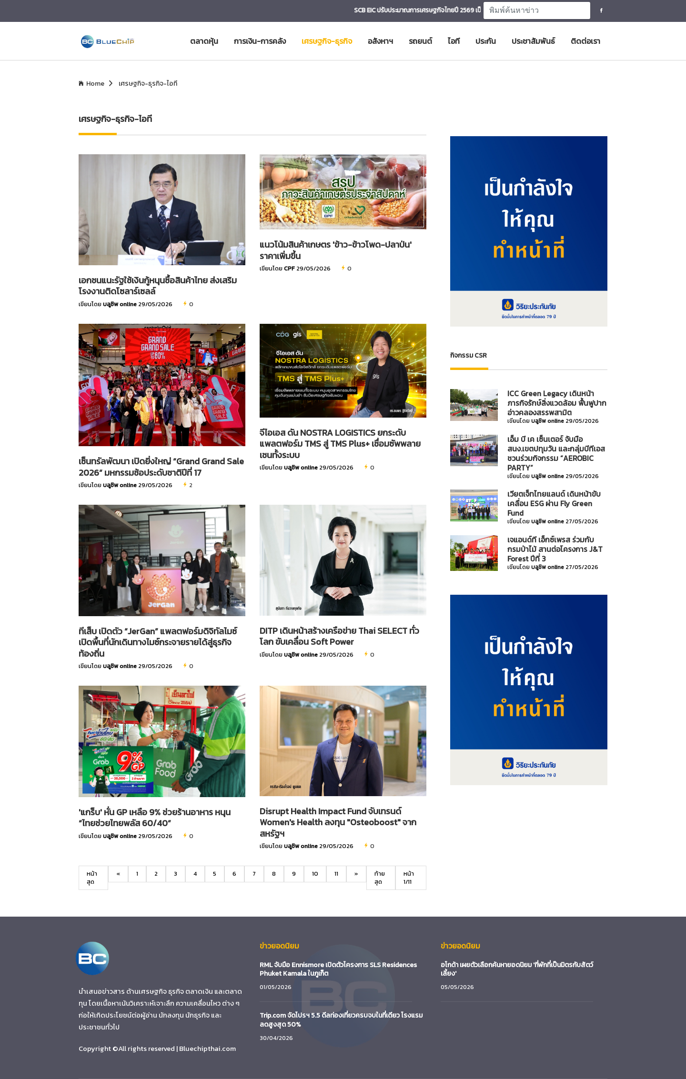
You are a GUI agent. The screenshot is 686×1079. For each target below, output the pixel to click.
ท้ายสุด (379, 877)
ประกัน (485, 41)
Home (95, 84)
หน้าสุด (92, 877)
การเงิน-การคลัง (260, 41)
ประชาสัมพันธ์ (533, 41)
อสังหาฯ (380, 41)
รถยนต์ (420, 41)
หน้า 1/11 (409, 877)
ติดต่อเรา (585, 41)
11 (336, 873)
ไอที (454, 41)
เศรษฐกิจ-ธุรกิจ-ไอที (148, 84)
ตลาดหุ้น (204, 41)
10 (315, 873)
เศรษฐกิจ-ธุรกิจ (327, 41)
